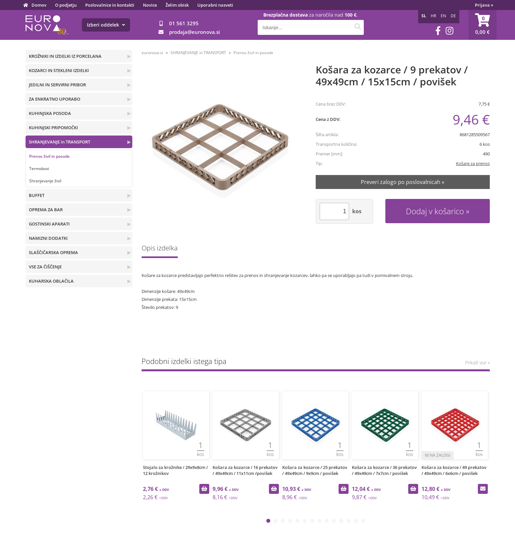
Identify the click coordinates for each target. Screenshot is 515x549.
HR (433, 16)
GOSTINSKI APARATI (49, 224)
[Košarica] (482, 25)
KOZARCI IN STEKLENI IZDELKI (59, 70)
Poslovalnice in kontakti (109, 5)
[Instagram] (449, 30)
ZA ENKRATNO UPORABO (54, 99)
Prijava (484, 5)
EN (443, 16)
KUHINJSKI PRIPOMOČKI (53, 128)
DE (453, 16)
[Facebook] (438, 30)
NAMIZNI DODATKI (48, 238)
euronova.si (152, 52)
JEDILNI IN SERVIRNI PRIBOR (57, 85)
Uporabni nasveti (215, 5)
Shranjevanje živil (45, 181)
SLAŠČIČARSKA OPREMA (53, 252)
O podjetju (66, 5)
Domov (39, 5)
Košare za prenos (473, 163)
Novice (150, 5)
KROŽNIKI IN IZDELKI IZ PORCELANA (65, 56)
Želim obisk (177, 5)
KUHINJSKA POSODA (50, 113)
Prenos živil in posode (49, 156)
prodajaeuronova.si (194, 32)
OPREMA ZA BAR (46, 210)
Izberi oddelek (106, 25)
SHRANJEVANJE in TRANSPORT (59, 142)
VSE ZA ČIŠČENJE (45, 267)
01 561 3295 (184, 23)
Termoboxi (39, 168)
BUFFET (36, 195)
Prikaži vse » (477, 362)
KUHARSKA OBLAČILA (51, 281)
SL (423, 16)
